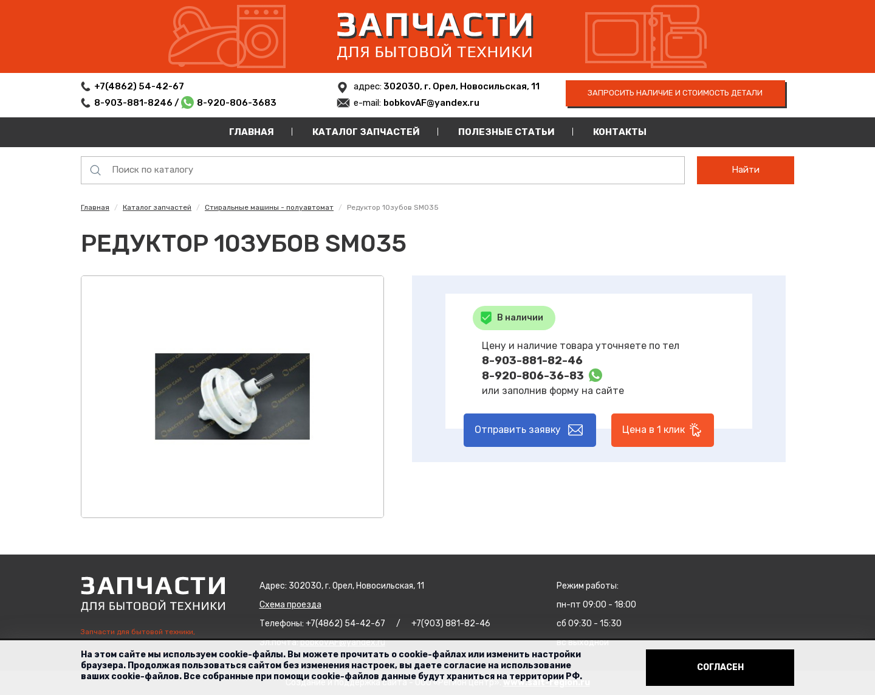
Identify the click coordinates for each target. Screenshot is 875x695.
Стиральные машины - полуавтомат (269, 207)
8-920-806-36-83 (533, 375)
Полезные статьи (506, 131)
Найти (746, 169)
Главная (251, 131)
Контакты (620, 131)
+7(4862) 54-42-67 (139, 86)
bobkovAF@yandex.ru (431, 102)
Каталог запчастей (366, 131)
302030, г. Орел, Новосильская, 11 (461, 86)
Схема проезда (290, 605)
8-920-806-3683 (236, 102)
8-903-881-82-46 (532, 360)
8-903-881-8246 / (137, 102)
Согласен (720, 667)
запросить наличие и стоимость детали (675, 92)
